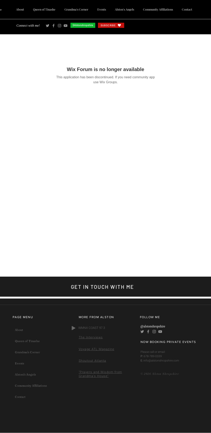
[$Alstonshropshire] (82, 25)
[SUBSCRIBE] (111, 25)
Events (19, 363)
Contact (20, 397)
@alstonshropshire (153, 326)
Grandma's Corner (27, 352)
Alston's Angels (25, 374)
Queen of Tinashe (27, 341)
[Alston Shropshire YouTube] (65, 25)
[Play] (73, 328)
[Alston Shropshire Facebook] (53, 25)
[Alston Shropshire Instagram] (59, 25)
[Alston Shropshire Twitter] (47, 25)
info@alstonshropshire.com (161, 360)
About (19, 330)
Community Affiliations (31, 386)
